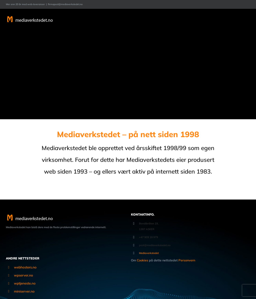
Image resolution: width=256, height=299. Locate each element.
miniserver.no (24, 291)
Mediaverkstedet (149, 253)
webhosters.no (25, 267)
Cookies (142, 260)
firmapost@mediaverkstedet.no (65, 4)
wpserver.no (23, 275)
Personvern (186, 260)
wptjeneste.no (25, 283)
